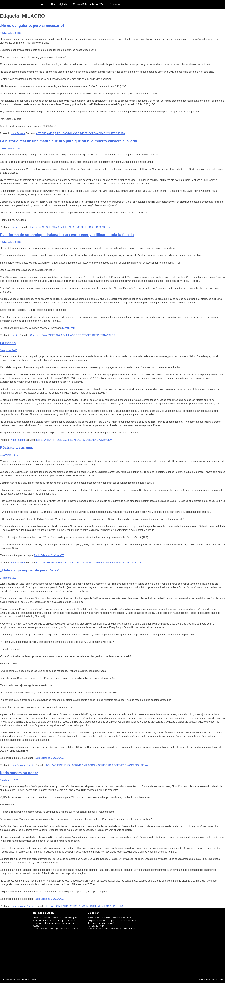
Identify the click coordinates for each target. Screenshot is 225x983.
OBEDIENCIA (93, 440)
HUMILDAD (83, 562)
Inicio (42, 4)
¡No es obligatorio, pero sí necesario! (32, 25)
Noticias (15, 227)
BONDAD (51, 765)
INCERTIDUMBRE (91, 906)
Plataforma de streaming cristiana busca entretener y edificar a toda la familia (67, 235)
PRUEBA (118, 906)
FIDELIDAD (61, 133)
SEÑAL (145, 765)
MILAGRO (74, 133)
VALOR (111, 335)
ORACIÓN (104, 133)
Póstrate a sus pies (16, 447)
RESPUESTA (117, 133)
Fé (61, 227)
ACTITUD (41, 133)
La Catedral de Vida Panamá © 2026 (19, 979)
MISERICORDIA (89, 133)
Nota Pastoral (18, 133)
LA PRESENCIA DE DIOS (104, 562)
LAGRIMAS (76, 765)
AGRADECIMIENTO (57, 906)
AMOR (50, 133)
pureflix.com (68, 328)
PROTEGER (85, 335)
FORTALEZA (69, 562)
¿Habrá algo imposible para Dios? (29, 570)
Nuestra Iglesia (59, 4)
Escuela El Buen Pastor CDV (88, 4)
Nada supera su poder (19, 773)
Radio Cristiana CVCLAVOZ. (49, 555)
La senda (8, 343)
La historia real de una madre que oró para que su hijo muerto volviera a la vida (68, 141)
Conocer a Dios (38, 335)
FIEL (65, 227)
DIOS (41, 227)
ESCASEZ (74, 906)
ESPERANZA (51, 227)
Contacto (115, 4)
